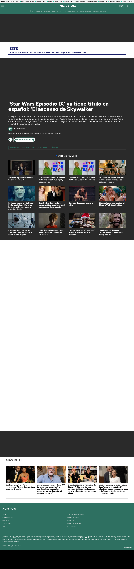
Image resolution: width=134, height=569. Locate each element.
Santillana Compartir (74, 556)
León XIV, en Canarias (27, 1)
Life (14, 49)
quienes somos (7, 517)
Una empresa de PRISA (24, 558)
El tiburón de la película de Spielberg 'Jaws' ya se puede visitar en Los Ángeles (20, 232)
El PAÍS (43, 556)
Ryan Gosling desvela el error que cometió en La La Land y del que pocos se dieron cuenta (52, 205)
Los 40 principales (53, 556)
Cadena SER (83, 556)
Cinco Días (71, 559)
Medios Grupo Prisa (24, 563)
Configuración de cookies (76, 514)
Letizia (50, 1)
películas (54, 147)
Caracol (104, 556)
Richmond (42, 562)
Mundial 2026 (103, 1)
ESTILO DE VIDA (56, 53)
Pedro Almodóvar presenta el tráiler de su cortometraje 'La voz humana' (50, 232)
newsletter (7, 523)
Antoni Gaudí (58, 1)
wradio (63, 559)
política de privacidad (74, 523)
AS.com (90, 556)
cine (33, 147)
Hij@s (63, 53)
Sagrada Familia (41, 1)
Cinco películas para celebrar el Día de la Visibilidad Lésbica (111, 204)
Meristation (99, 562)
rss (4, 526)
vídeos (59, 11)
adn (96, 556)
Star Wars (42, 147)
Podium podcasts (62, 562)
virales (47, 11)
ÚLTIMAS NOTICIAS (99, 11)
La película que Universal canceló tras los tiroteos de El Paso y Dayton (110, 232)
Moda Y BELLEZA (77, 53)
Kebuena (102, 559)
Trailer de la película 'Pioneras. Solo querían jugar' (20, 179)
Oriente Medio (15, 1)
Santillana (63, 556)
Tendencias (14, 147)
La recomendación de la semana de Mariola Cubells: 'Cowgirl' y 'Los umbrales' (52, 180)
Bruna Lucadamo (80, 1)
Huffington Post (46, 559)
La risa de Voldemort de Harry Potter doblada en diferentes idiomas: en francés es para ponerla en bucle (20, 206)
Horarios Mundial (92, 1)
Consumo (25, 53)
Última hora (121, 6)
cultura (25, 147)
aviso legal (71, 520)
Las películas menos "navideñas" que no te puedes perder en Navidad (82, 232)
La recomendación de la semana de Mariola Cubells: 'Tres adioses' (82, 179)
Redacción (21, 129)
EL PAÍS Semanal (87, 559)
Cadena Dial (79, 559)
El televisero (70, 11)
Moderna (52, 562)
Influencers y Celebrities (42, 53)
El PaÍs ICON (71, 562)
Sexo (84, 53)
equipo (5, 514)
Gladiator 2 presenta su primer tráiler (81, 204)
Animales (18, 53)
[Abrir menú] (2, 5)
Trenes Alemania (127, 1)
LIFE (53, 11)
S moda (80, 562)
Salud (12, 53)
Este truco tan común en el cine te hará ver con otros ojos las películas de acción (111, 180)
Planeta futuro (94, 559)
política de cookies (73, 517)
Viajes (31, 53)
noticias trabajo (84, 11)
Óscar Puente (68, 1)
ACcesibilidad (71, 526)
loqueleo (89, 562)
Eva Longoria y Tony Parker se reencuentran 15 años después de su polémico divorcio (20, 487)
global (39, 11)
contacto (6, 520)
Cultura (68, 53)
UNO (57, 559)
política (31, 11)
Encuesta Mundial (115, 1)
